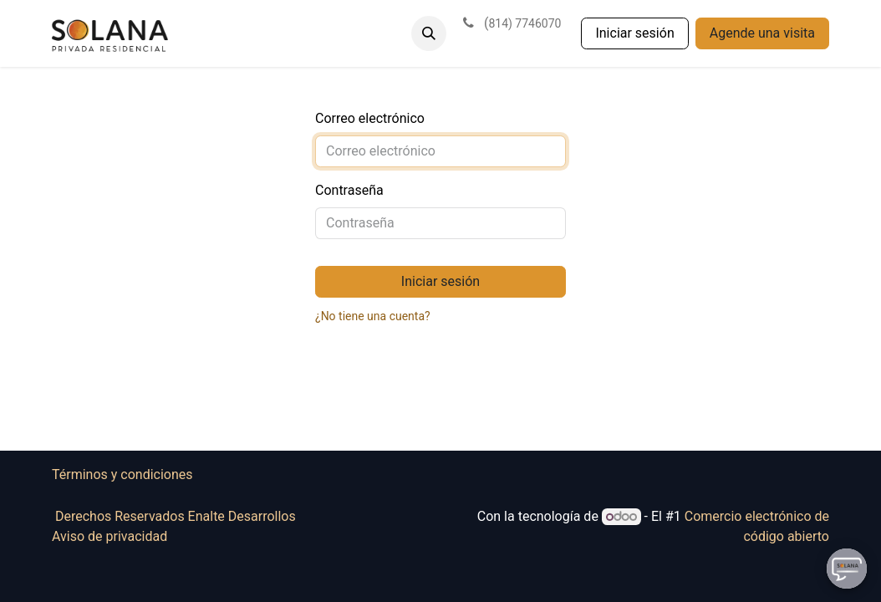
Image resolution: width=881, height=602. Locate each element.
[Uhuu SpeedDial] (847, 568)
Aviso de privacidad (109, 536)
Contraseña (349, 190)
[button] (428, 33)
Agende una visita (762, 33)
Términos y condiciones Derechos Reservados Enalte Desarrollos (236, 495)
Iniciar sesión (634, 33)
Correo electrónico (370, 118)
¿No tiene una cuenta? (372, 316)
